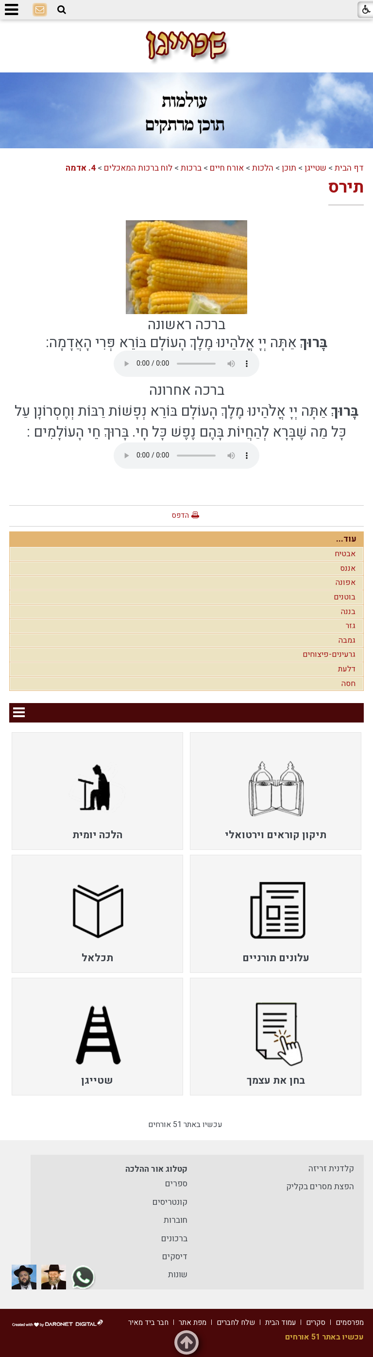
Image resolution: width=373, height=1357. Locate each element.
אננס (348, 568)
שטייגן (315, 168)
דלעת (347, 669)
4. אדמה (81, 168)
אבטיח (345, 554)
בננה (348, 611)
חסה (348, 683)
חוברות (175, 1220)
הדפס (180, 515)
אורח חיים (227, 168)
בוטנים (345, 597)
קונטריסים (170, 1202)
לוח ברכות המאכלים (138, 168)
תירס (346, 187)
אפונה (346, 582)
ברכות (191, 168)
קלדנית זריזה (331, 1169)
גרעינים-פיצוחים (329, 654)
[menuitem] (275, 791)
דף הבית (349, 168)
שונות (177, 1275)
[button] (61, 10)
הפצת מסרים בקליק (320, 1187)
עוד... (346, 539)
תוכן (289, 168)
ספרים (176, 1184)
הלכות (262, 168)
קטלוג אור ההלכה (156, 1169)
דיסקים (174, 1257)
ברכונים (174, 1239)
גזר (351, 626)
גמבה (347, 640)
